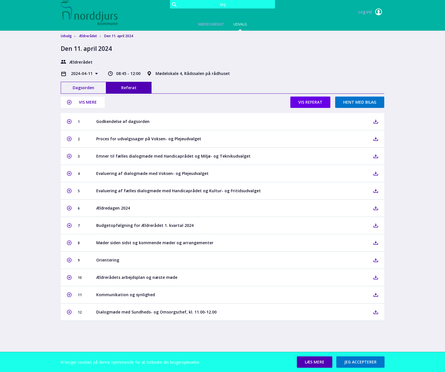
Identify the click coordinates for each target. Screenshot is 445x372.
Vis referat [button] (310, 102)
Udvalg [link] (66, 36)
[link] (89, 12)
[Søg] (222, 4)
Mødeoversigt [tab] (211, 24)
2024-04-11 (82, 73)
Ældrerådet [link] (88, 36)
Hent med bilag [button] (359, 102)
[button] (83, 102)
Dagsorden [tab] (83, 87)
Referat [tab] (129, 87)
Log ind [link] (371, 12)
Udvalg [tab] (240, 24)
